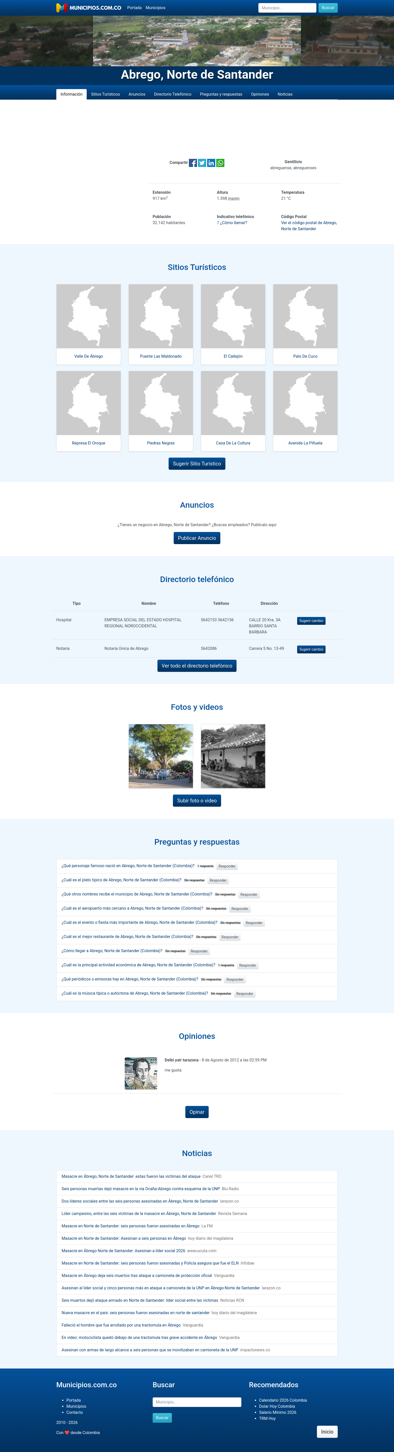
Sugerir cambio (311, 621)
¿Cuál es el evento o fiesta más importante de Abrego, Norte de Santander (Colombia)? (152, 922)
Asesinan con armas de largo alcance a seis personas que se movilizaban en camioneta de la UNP (150, 1350)
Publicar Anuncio (197, 538)
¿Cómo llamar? (233, 222)
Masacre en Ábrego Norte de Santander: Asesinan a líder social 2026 (123, 1250)
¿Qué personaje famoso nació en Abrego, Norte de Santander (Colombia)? (138, 865)
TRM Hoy (267, 1418)
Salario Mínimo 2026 (277, 1412)
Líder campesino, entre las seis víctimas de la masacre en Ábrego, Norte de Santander (139, 1213)
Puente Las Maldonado (161, 356)
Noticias (285, 94)
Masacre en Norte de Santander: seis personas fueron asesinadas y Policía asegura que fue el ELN (150, 1263)
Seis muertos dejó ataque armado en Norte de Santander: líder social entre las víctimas (140, 1300)
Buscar (328, 7)
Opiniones (260, 94)
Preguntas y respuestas (221, 94)
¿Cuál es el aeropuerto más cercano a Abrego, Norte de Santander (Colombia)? (145, 908)
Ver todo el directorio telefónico (197, 666)
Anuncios (137, 94)
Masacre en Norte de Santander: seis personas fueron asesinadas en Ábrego (131, 1226)
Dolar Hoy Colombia (277, 1406)
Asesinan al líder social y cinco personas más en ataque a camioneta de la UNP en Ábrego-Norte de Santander (161, 1288)
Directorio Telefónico (172, 94)
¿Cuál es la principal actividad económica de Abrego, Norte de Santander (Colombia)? (149, 965)
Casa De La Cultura (233, 443)
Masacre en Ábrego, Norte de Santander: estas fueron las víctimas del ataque (131, 1176)
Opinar (197, 1112)
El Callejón (233, 356)
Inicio (327, 1432)
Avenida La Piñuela (305, 443)
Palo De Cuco (305, 356)
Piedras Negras (160, 443)
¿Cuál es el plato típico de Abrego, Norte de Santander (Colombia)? (134, 880)
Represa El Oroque (88, 443)
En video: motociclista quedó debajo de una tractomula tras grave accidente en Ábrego (139, 1337)
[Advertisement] (197, 129)
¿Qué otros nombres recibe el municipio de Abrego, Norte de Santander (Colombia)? (149, 894)
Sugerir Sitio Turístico (197, 464)
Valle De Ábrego (88, 356)
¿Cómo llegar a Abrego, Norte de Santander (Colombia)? (124, 950)
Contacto (74, 1412)
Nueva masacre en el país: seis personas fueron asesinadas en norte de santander (136, 1312)
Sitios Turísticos (105, 94)
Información (71, 94)
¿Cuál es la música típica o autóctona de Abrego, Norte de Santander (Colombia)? (147, 993)
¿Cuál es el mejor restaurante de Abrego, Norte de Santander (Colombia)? (140, 936)
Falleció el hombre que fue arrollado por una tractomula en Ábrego (121, 1325)
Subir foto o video (197, 801)
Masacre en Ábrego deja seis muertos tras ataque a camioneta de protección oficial (137, 1275)
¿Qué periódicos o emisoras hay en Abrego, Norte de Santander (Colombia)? (142, 979)
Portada (134, 7)
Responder (227, 866)
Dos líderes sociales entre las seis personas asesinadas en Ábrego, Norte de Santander (140, 1201)
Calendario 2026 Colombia (283, 1400)
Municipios (156, 7)
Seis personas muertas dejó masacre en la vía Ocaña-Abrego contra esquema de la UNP (141, 1188)
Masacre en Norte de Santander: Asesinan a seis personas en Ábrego (124, 1238)
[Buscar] (287, 8)
